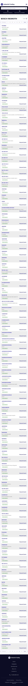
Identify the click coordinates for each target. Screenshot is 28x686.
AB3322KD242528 (6, 638)
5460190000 (4, 507)
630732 (3, 582)
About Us (14, 668)
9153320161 (4, 613)
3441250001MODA (6, 282)
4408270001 (4, 313)
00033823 (4, 25)
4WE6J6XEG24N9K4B (7, 395)
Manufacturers (12, 15)
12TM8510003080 (5, 75)
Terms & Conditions (10, 680)
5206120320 (4, 432)
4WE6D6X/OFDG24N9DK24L (8, 338)
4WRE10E (4, 413)
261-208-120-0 (5, 151)
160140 (3, 81)
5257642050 (4, 444)
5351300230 (4, 482)
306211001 (4, 226)
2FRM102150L (5, 214)
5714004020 (4, 538)
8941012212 (4, 588)
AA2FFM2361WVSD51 (6, 632)
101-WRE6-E (4, 63)
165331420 (4, 88)
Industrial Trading (4, 15)
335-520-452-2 (5, 270)
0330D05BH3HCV (6, 44)
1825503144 (4, 120)
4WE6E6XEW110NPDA (7, 357)
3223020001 (4, 251)
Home (14, 661)
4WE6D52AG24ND (6, 326)
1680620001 (4, 94)
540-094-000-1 (5, 488)
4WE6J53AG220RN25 (6, 370)
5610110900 (4, 519)
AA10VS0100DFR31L (6, 626)
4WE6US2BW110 (5, 407)
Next (25, 22)
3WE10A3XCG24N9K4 (6, 307)
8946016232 (4, 594)
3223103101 (4, 263)
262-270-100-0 (5, 176)
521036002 (4, 438)
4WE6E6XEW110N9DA (7, 351)
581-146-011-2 (4, 563)
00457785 (4, 38)
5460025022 (4, 501)
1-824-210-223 (5, 106)
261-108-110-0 (4, 139)
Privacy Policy (18, 680)
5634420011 (4, 526)
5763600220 (4, 544)
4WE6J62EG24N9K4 (6, 388)
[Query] (14, 8)
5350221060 (4, 469)
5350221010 (4, 463)
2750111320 (4, 189)
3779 (3, 288)
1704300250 (4, 100)
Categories (14, 664)
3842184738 (4, 295)
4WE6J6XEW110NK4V (6, 401)
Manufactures (14, 666)
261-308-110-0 (5, 157)
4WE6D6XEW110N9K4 (7, 345)
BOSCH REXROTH (23, 15)
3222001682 (4, 238)
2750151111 (4, 195)
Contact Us (14, 671)
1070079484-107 (5, 69)
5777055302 (4, 557)
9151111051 (4, 601)
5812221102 (4, 569)
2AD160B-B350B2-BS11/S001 (8, 207)
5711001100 (4, 532)
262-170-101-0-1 (5, 164)
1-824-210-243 (5, 113)
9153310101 (4, 607)
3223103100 (4, 257)
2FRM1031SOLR (5, 220)
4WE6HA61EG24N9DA (7, 363)
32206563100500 (5, 232)
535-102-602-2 (5, 476)
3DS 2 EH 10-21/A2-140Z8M (7, 301)
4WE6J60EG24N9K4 (6, 382)
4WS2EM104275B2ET (6, 420)
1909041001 (4, 132)
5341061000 (4, 451)
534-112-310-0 (5, 457)
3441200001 (4, 276)
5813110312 (4, 576)
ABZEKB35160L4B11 (6, 644)
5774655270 (4, 551)
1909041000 (4, 126)
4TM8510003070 (5, 320)
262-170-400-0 (5, 170)
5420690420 (4, 494)
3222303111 (4, 245)
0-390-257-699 (5, 50)
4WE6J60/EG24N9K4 (6, 376)
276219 (3, 201)
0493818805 (4, 56)
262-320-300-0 (5, 182)
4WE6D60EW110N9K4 (7, 332)
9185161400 (4, 619)
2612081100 (4, 145)
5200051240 (4, 426)
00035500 (4, 31)
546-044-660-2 (5, 513)
